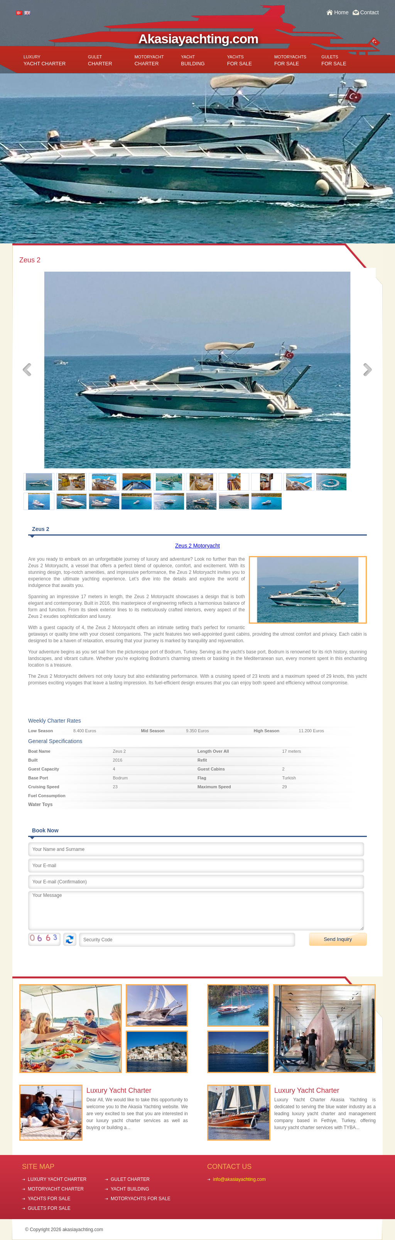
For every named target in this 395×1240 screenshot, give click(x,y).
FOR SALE (239, 60)
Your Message (196, 910)
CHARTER (100, 60)
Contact (369, 12)
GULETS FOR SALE (49, 1208)
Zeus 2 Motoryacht (197, 546)
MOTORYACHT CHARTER (56, 1189)
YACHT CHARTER (45, 60)
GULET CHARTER (130, 1179)
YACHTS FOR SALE (49, 1198)
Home (341, 12)
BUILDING (192, 60)
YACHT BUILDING (130, 1189)
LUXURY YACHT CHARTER (57, 1179)
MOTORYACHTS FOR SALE (140, 1198)
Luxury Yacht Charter (118, 1090)
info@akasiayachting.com (239, 1179)
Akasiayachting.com (198, 38)
